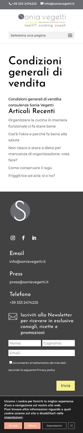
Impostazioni (54, 425)
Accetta (13, 425)
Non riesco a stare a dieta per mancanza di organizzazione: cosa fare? (38, 154)
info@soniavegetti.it (28, 261)
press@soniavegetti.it (29, 282)
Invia (65, 385)
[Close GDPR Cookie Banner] (71, 425)
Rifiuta (32, 425)
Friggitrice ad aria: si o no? (31, 176)
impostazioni (13, 417)
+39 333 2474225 (24, 3)
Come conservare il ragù (30, 168)
